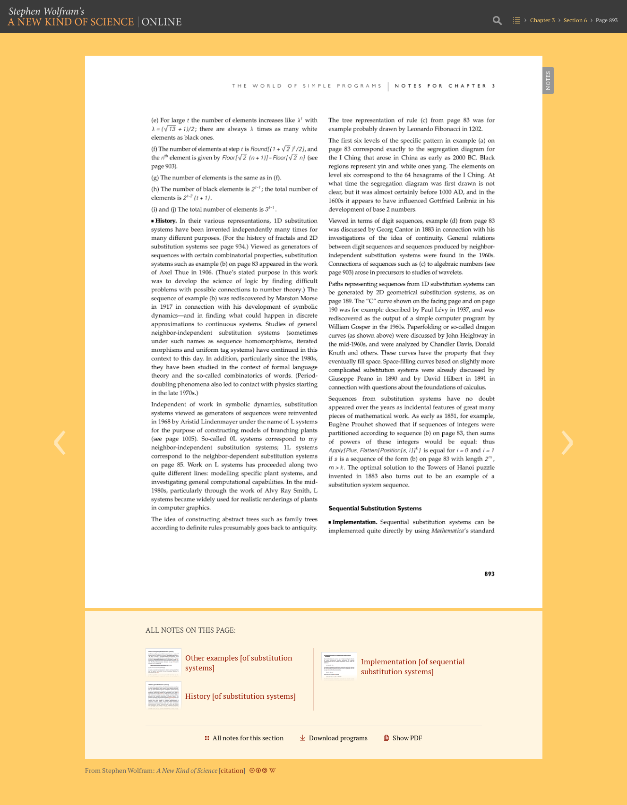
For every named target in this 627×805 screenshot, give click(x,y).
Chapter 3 (542, 20)
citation (232, 770)
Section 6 (575, 20)
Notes (547, 80)
